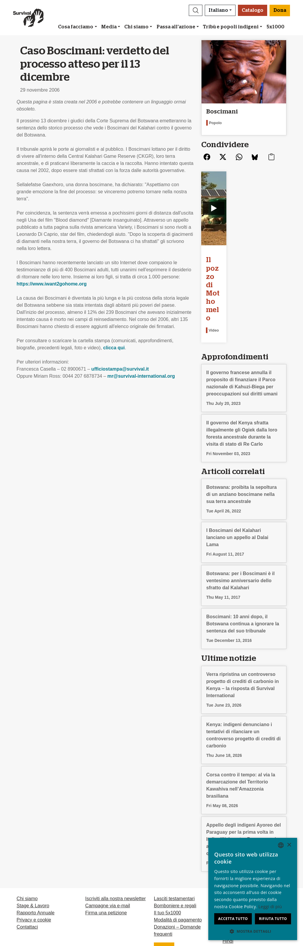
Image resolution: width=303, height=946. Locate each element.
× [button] (289, 845)
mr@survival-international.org (141, 376)
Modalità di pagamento (178, 864)
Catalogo (252, 10)
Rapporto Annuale (35, 857)
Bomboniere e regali (175, 850)
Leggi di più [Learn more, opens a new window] (270, 906)
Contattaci (27, 871)
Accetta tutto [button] (233, 918)
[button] (195, 10)
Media (109, 27)
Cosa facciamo (75, 27)
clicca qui (114, 347)
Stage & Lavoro (33, 850)
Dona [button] (279, 10)
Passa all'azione (176, 27)
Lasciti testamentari (174, 843)
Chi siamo (136, 27)
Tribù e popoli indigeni (231, 27)
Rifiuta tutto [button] (273, 918)
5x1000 (275, 27)
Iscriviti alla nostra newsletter (115, 843)
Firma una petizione (106, 857)
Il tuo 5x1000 (167, 857)
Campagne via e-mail (107, 850)
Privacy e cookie (34, 864)
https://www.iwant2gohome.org (52, 283)
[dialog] (252, 889)
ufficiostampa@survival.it (120, 368)
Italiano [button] (218, 10)
